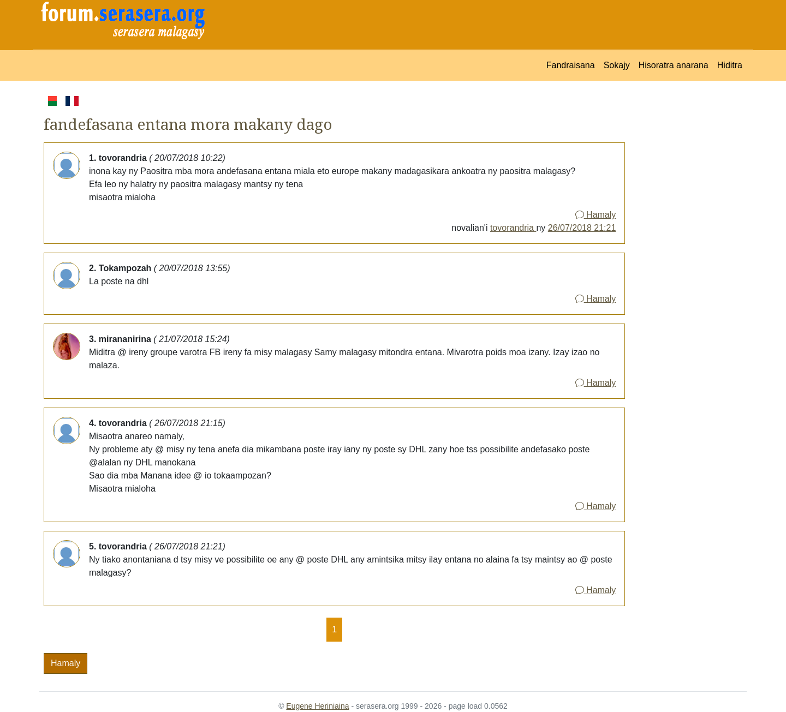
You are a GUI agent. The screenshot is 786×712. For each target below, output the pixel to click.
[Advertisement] (685, 257)
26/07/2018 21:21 (582, 227)
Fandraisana (570, 65)
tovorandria (513, 227)
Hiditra (729, 65)
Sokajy (617, 65)
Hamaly (595, 214)
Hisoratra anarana (673, 65)
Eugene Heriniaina (317, 706)
